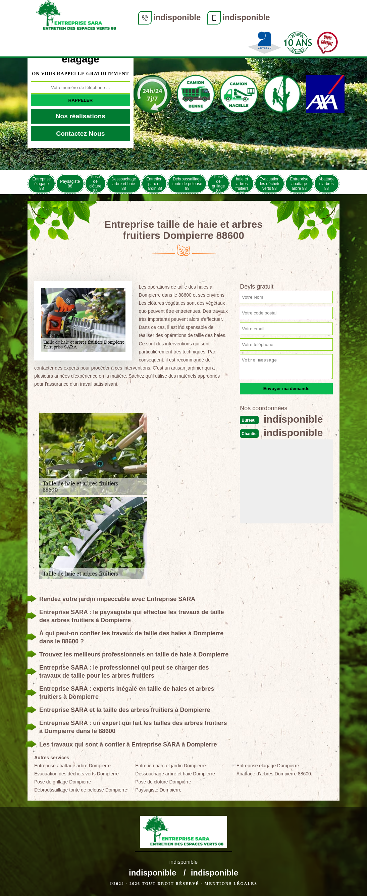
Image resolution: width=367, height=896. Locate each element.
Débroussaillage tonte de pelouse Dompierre (80, 790)
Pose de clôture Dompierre (163, 781)
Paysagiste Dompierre (158, 790)
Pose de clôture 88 (95, 184)
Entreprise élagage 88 (42, 184)
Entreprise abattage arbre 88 (299, 184)
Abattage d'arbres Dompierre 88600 (274, 773)
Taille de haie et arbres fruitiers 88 (241, 184)
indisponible (177, 17)
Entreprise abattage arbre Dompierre (72, 765)
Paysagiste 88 (70, 183)
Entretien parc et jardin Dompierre (170, 765)
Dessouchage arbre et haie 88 (123, 184)
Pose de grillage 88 (218, 184)
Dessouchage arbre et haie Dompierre (175, 773)
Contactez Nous (80, 133)
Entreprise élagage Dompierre (268, 765)
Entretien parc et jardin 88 (154, 184)
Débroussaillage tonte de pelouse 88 (187, 184)
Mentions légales (231, 883)
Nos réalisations (80, 116)
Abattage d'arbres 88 (326, 184)
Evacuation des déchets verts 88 (269, 184)
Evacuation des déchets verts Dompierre (76, 773)
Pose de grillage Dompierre (62, 781)
